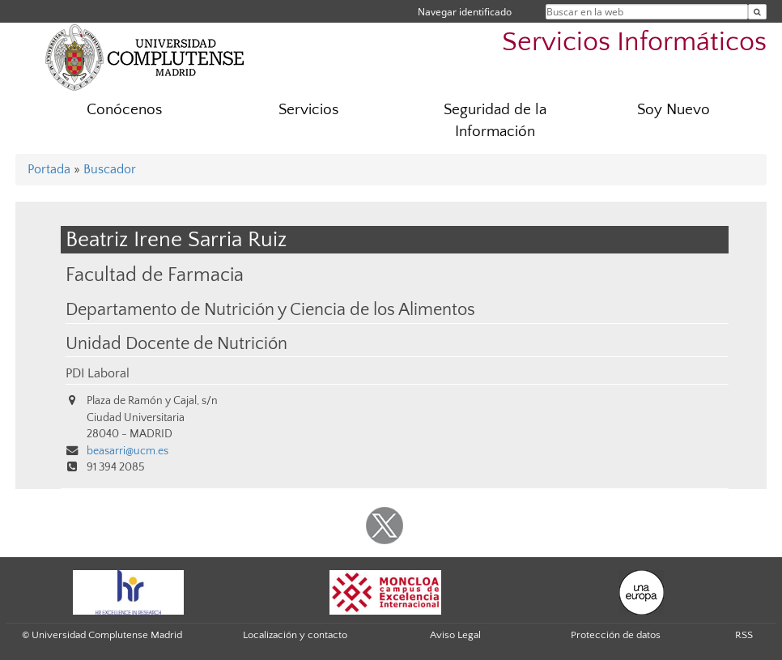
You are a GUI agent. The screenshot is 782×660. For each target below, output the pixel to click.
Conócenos (124, 109)
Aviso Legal (455, 635)
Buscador (109, 169)
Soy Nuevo (673, 109)
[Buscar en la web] (757, 11)
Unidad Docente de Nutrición (176, 344)
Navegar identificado (465, 12)
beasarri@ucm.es (127, 451)
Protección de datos (616, 635)
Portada (49, 169)
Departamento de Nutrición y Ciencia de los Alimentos (270, 310)
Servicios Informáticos (634, 42)
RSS (744, 635)
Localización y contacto (295, 635)
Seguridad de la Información (495, 120)
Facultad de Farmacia (155, 275)
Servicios (308, 109)
